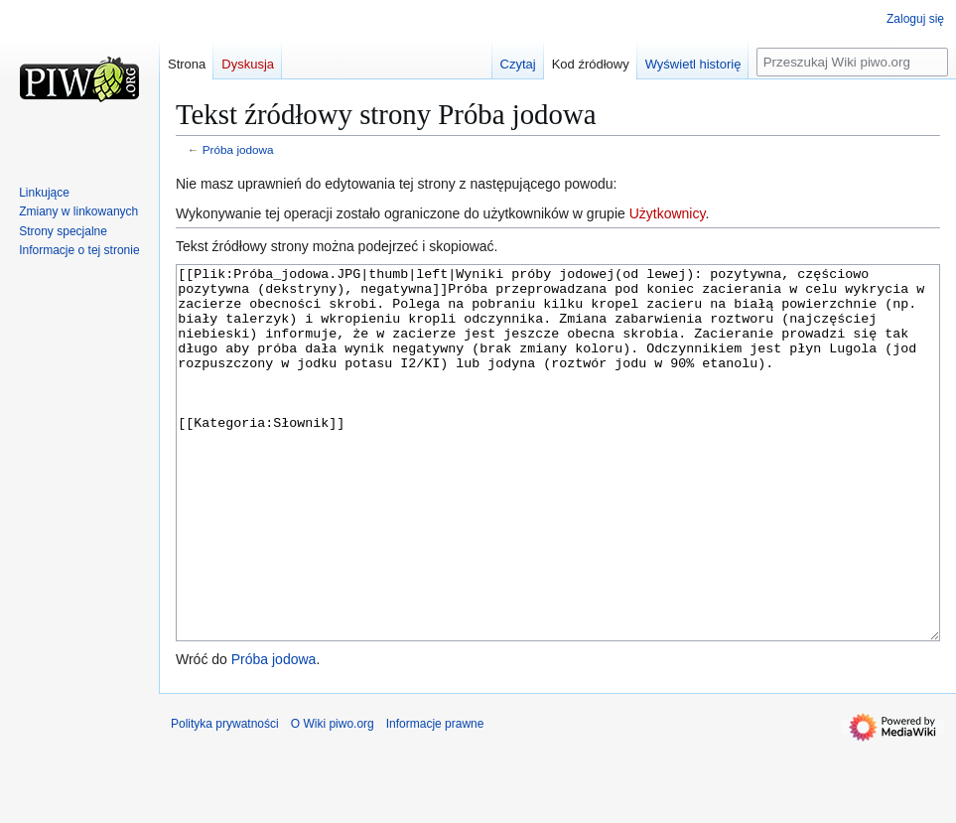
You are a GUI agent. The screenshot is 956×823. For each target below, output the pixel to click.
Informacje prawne (435, 798)
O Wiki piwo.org (332, 798)
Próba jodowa (238, 149)
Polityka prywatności (225, 798)
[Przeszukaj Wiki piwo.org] (852, 62)
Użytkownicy (667, 213)
